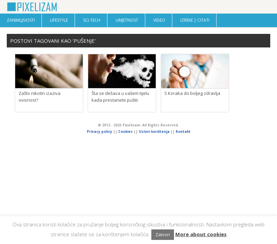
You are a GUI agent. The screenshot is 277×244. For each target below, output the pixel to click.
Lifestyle (59, 20)
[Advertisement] (138, 189)
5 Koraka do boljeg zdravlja (192, 93)
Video (159, 20)
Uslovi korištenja (154, 131)
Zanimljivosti (21, 20)
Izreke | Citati (194, 20)
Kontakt (183, 131)
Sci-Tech (91, 20)
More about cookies (201, 234)
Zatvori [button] (162, 234)
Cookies (126, 131)
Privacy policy (99, 131)
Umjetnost (127, 20)
